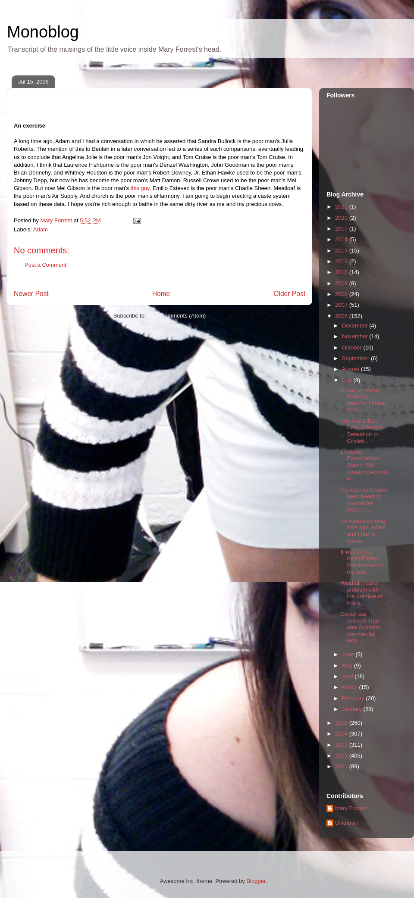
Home (161, 293)
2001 (342, 766)
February (354, 698)
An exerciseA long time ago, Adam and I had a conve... (363, 531)
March (350, 687)
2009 (342, 283)
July (348, 380)
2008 (342, 294)
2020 (342, 218)
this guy (140, 188)
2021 (342, 206)
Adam (40, 229)
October (353, 347)
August (351, 369)
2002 (342, 755)
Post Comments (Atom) (176, 315)
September (356, 358)
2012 (342, 261)
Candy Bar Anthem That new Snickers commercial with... (360, 627)
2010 (342, 272)
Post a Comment (45, 265)
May (348, 665)
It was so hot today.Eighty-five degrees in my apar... (361, 562)
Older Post (289, 293)
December (356, 325)
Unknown (346, 823)
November (356, 336)
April (348, 676)
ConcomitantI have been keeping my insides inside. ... (363, 499)
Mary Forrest (351, 808)
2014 (342, 239)
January (353, 709)
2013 (342, 250)
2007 (342, 305)
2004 (342, 733)
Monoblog (43, 32)
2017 (342, 228)
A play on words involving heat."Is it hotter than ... (363, 400)
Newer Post (31, 293)
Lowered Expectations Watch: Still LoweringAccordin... (363, 465)
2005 (342, 723)
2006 (342, 316)
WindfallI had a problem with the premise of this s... (361, 593)
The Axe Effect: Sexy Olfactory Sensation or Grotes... (361, 431)
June (349, 654)
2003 (342, 745)
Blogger (255, 881)
